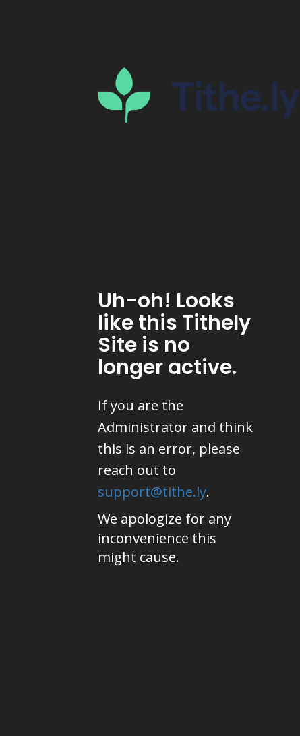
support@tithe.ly (152, 492)
